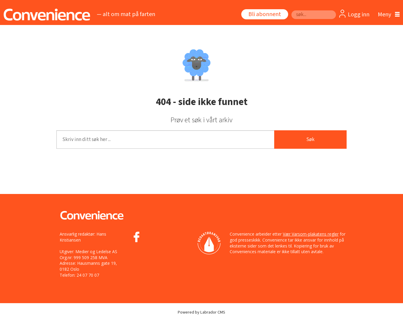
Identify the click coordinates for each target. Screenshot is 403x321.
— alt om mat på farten (126, 14)
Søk (310, 139)
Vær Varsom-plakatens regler (311, 234)
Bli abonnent (264, 14)
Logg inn (358, 14)
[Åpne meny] (387, 14)
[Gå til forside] (45, 15)
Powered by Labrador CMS (201, 312)
